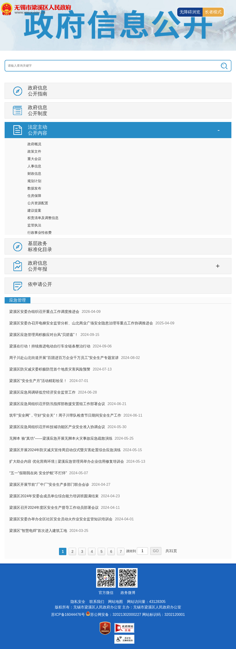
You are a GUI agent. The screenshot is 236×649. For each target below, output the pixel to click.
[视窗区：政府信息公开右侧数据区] (118, 428)
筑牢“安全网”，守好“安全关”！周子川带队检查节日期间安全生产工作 (65, 415)
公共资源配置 (37, 203)
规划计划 (34, 181)
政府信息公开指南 (37, 90)
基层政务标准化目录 (40, 246)
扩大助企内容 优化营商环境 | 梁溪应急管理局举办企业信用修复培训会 (66, 461)
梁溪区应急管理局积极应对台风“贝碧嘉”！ (43, 335)
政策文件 (34, 151)
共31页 (171, 551)
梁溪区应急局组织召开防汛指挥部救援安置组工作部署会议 (57, 404)
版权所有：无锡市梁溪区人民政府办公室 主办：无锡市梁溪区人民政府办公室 (118, 607)
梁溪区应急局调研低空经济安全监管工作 (42, 392)
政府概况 (34, 144)
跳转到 (131, 551)
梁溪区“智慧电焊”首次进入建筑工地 (38, 531)
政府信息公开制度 (37, 110)
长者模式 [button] (213, 12)
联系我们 (96, 602)
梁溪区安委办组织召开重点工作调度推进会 (44, 312)
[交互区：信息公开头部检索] (118, 65)
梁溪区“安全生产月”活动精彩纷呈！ (38, 381)
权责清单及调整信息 (43, 218)
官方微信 (106, 593)
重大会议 (34, 159)
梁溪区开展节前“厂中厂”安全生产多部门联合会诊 (49, 484)
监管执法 (34, 225)
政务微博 (128, 593)
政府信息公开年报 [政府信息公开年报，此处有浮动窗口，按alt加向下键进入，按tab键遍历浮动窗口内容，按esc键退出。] (37, 266)
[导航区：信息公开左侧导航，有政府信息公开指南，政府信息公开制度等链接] (118, 190)
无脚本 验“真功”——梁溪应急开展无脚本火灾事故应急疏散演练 (60, 438)
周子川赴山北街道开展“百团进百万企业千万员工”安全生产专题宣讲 (64, 358)
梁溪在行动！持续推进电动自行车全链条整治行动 (49, 346)
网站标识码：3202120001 (163, 614)
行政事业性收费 (39, 232)
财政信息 (34, 173)
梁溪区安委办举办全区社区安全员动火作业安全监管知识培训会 (60, 519)
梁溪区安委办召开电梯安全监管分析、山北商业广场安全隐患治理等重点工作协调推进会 (81, 323)
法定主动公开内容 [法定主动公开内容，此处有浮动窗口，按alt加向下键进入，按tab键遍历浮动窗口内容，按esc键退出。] (37, 130)
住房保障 (34, 196)
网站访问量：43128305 (146, 602)
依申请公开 (40, 284)
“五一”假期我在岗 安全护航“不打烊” (38, 473)
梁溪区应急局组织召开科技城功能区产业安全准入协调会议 (57, 427)
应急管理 (17, 300)
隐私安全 (78, 602)
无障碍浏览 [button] (190, 12)
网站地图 (115, 602)
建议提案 (34, 210)
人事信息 (34, 166)
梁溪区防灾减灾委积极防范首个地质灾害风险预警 (49, 369)
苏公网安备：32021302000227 (115, 614)
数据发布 (34, 188)
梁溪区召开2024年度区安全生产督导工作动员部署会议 (54, 508)
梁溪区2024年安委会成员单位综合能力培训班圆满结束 (54, 496)
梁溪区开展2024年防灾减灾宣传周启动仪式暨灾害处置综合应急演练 (65, 450)
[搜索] (208, 65)
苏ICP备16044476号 (68, 614)
